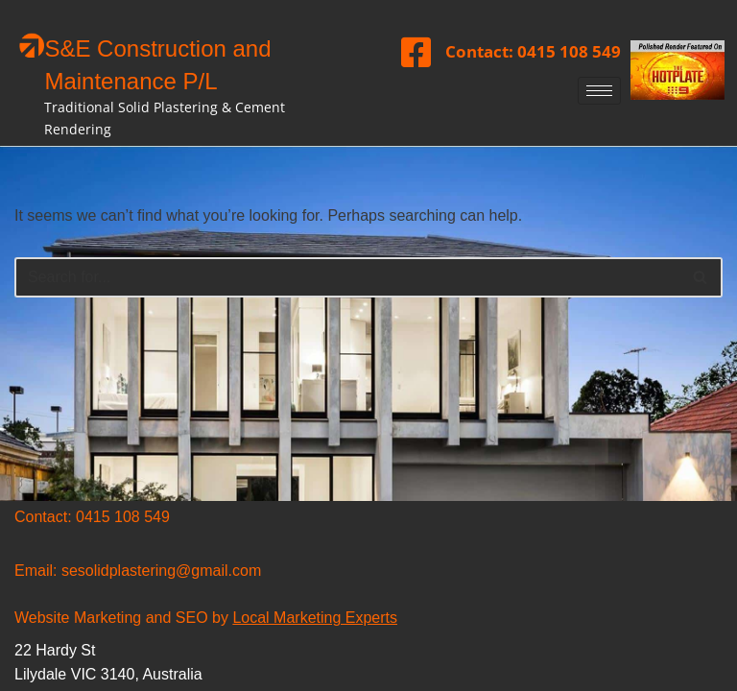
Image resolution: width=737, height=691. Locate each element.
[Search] (346, 277)
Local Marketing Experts (314, 617)
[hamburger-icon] (599, 91)
